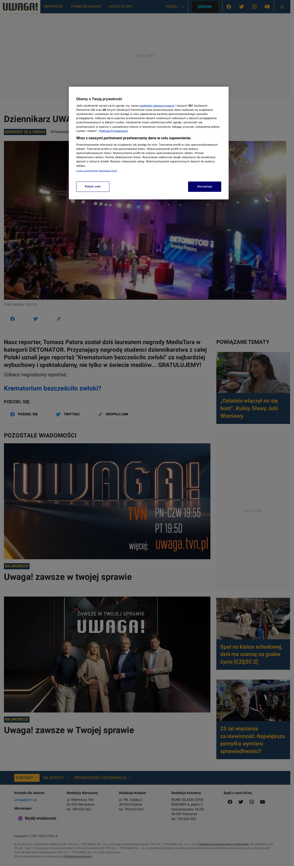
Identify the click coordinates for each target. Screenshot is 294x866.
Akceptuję (204, 186)
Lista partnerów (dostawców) (96, 171)
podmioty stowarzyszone (157, 105)
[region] (149, 143)
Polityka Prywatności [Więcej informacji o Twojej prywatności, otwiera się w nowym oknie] (113, 131)
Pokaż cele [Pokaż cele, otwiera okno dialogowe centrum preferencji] (93, 186)
